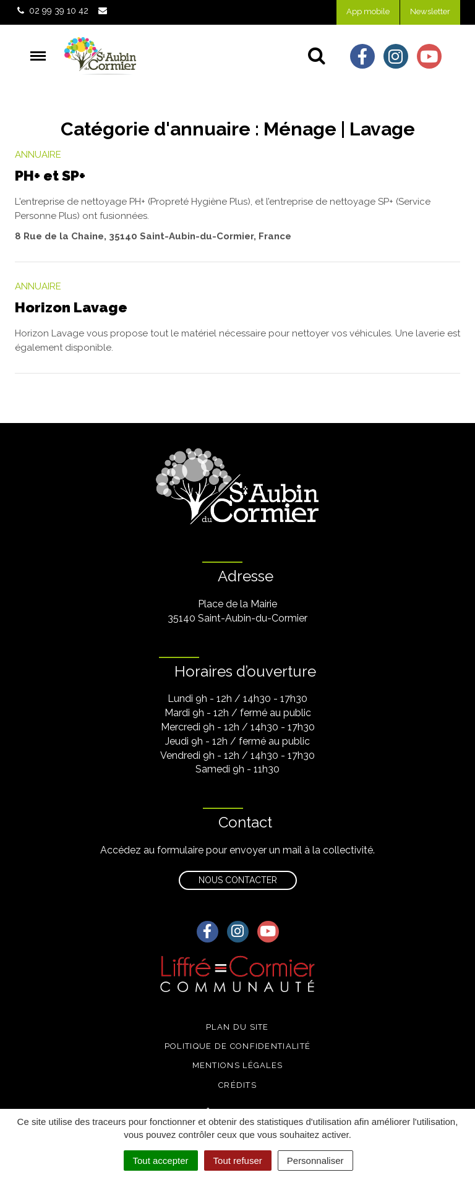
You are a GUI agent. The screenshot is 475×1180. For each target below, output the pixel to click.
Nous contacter (238, 880)
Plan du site (237, 1027)
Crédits (237, 1085)
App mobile (368, 11)
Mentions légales (237, 1065)
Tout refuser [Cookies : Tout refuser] (237, 1160)
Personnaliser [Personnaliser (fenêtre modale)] (315, 1160)
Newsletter (430, 11)
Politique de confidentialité (237, 1046)
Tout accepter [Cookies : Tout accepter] (161, 1160)
